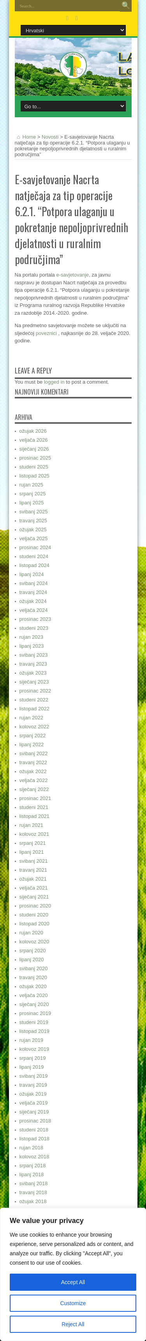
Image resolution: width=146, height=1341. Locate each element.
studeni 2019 (33, 1022)
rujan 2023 (31, 637)
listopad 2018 (34, 1139)
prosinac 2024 (35, 547)
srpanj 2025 (32, 494)
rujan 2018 (31, 1148)
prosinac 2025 (35, 458)
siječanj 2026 (34, 449)
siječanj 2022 (34, 789)
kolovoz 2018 (34, 1156)
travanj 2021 (33, 870)
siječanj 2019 (34, 1112)
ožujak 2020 (33, 986)
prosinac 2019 (35, 1013)
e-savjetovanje (72, 275)
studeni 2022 (33, 700)
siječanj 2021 (34, 897)
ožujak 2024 (33, 601)
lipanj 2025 (31, 503)
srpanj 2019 (32, 1058)
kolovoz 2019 (34, 1049)
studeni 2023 (33, 628)
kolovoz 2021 (34, 834)
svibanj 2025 (33, 512)
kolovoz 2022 (34, 727)
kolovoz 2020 (34, 942)
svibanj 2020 (33, 968)
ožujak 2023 (33, 673)
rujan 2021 (31, 825)
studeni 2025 (33, 467)
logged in (54, 382)
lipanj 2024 (31, 574)
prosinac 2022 (35, 691)
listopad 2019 (34, 1031)
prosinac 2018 (35, 1121)
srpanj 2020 (32, 950)
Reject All (73, 1324)
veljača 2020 (33, 995)
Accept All (73, 1282)
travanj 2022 (33, 762)
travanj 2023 (33, 664)
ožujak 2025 (33, 529)
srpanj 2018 (32, 1165)
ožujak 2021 (33, 879)
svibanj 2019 (33, 1076)
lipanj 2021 (31, 852)
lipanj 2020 (31, 959)
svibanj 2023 (33, 655)
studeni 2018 (33, 1130)
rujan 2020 (31, 933)
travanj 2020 (33, 977)
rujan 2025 (31, 485)
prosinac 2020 (35, 906)
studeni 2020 (33, 915)
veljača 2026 (33, 440)
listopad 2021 (34, 816)
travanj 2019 (33, 1085)
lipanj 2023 (31, 646)
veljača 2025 (33, 538)
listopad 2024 (34, 565)
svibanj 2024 (33, 583)
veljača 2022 (33, 780)
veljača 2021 (33, 888)
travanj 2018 (33, 1192)
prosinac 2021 (35, 798)
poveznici (47, 333)
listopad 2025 (34, 476)
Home (25, 137)
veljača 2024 (33, 610)
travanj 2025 (33, 520)
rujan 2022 (31, 718)
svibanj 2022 (33, 753)
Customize (73, 1303)
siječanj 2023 (34, 682)
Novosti (50, 137)
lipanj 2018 (31, 1174)
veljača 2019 (33, 1103)
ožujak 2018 (33, 1201)
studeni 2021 (33, 807)
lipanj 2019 (31, 1067)
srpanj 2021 (32, 843)
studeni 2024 (33, 556)
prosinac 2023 (35, 619)
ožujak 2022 (33, 771)
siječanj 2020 (34, 1004)
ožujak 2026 (33, 431)
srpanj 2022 (32, 735)
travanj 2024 (33, 592)
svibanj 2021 (33, 861)
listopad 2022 (34, 709)
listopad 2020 (34, 924)
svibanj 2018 (33, 1183)
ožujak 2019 (33, 1094)
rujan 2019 (31, 1040)
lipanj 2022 (31, 744)
